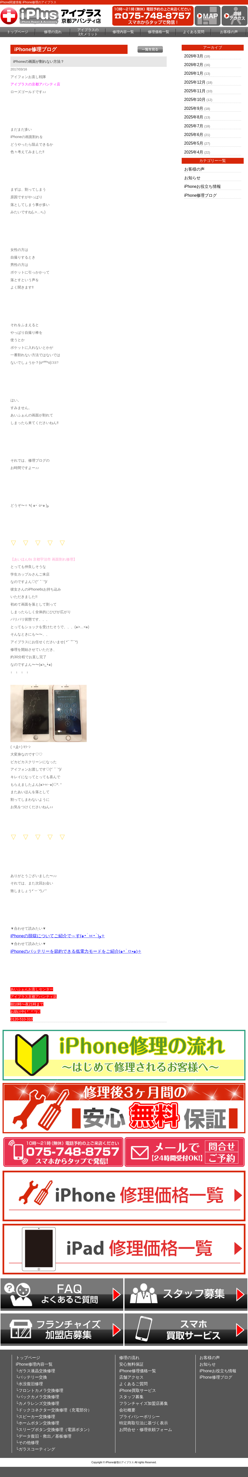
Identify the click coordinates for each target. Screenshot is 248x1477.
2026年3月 (193, 56)
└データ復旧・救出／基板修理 (43, 1436)
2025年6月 (193, 134)
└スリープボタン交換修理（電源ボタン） (54, 1429)
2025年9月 (193, 108)
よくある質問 (193, 32)
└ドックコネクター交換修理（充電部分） (54, 1410)
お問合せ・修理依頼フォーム (145, 1429)
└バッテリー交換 (31, 1377)
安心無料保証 (131, 1364)
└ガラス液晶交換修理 (35, 1371)
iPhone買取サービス (137, 1390)
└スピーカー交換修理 (35, 1416)
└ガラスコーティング (35, 1449)
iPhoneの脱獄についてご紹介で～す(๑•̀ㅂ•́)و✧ (57, 935)
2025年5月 (193, 143)
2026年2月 (193, 65)
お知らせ (192, 178)
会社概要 (127, 1410)
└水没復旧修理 (29, 1384)
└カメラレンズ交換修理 (37, 1403)
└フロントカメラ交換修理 (39, 1390)
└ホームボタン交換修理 (37, 1423)
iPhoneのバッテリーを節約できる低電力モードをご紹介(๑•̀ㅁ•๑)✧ (75, 951)
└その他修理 (27, 1442)
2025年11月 (195, 91)
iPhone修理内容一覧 (34, 1364)
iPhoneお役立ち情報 (202, 186)
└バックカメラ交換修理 (37, 1397)
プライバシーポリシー (139, 1416)
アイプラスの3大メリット (88, 32)
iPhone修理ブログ (200, 195)
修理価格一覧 (158, 32)
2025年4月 (193, 152)
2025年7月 (193, 126)
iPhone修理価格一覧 (137, 1371)
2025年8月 (193, 117)
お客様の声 (229, 32)
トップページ (17, 32)
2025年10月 (195, 99)
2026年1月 (193, 73)
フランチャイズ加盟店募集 (143, 1403)
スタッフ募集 (131, 1397)
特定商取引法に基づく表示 (143, 1423)
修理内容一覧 (123, 32)
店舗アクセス (131, 1377)
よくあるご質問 (133, 1384)
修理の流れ (53, 32)
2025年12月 (195, 82)
